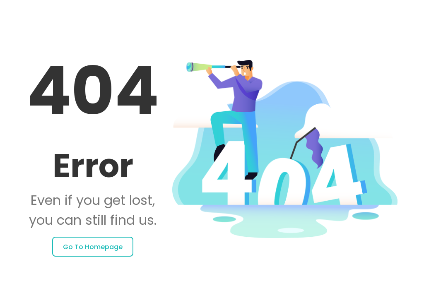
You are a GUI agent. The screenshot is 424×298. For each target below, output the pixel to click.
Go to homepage (93, 247)
